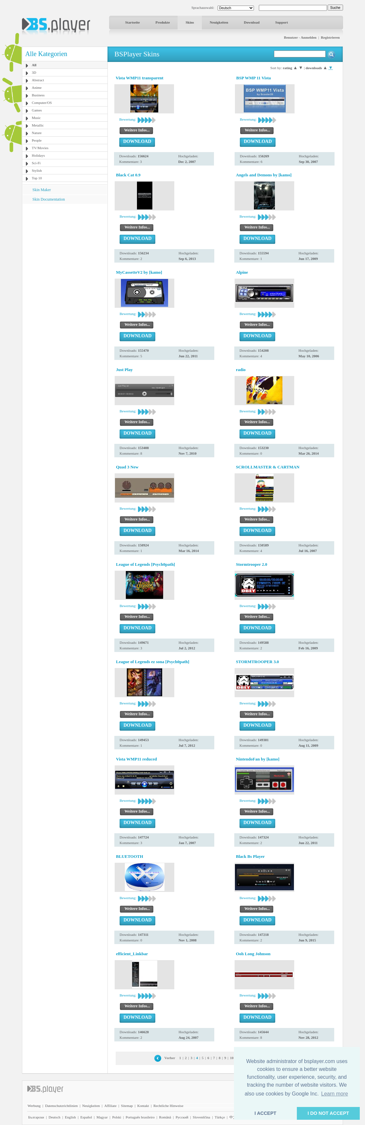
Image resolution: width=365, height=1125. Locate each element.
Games (37, 110)
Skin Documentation (48, 199)
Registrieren (330, 37)
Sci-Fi (36, 163)
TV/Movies (40, 148)
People (37, 140)
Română (165, 1117)
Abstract (38, 80)
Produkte (163, 22)
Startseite (132, 22)
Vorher (169, 1058)
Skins (189, 22)
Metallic (38, 125)
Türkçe (220, 1117)
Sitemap (127, 1106)
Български (36, 1117)
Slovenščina (201, 1117)
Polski (116, 1117)
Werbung (34, 1106)
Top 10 (37, 178)
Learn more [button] (334, 1093)
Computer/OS (42, 103)
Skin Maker (41, 190)
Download (251, 22)
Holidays (38, 155)
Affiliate (111, 1106)
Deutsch (54, 1117)
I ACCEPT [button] (266, 1113)
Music (36, 118)
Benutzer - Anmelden (300, 37)
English (70, 1117)
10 (232, 1058)
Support (281, 22)
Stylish (37, 170)
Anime (37, 87)
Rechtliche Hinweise (168, 1106)
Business (38, 95)
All (34, 65)
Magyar (101, 1117)
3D (34, 72)
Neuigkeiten (219, 22)
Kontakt (143, 1106)
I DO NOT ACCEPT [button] (328, 1113)
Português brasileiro (140, 1117)
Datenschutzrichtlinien (61, 1106)
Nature (37, 133)
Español (86, 1117)
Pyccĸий (182, 1117)
